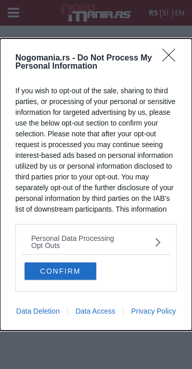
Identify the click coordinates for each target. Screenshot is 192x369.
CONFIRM (60, 271)
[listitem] (96, 242)
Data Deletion (38, 311)
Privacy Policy (153, 311)
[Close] (172, 58)
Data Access (95, 311)
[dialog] (96, 184)
